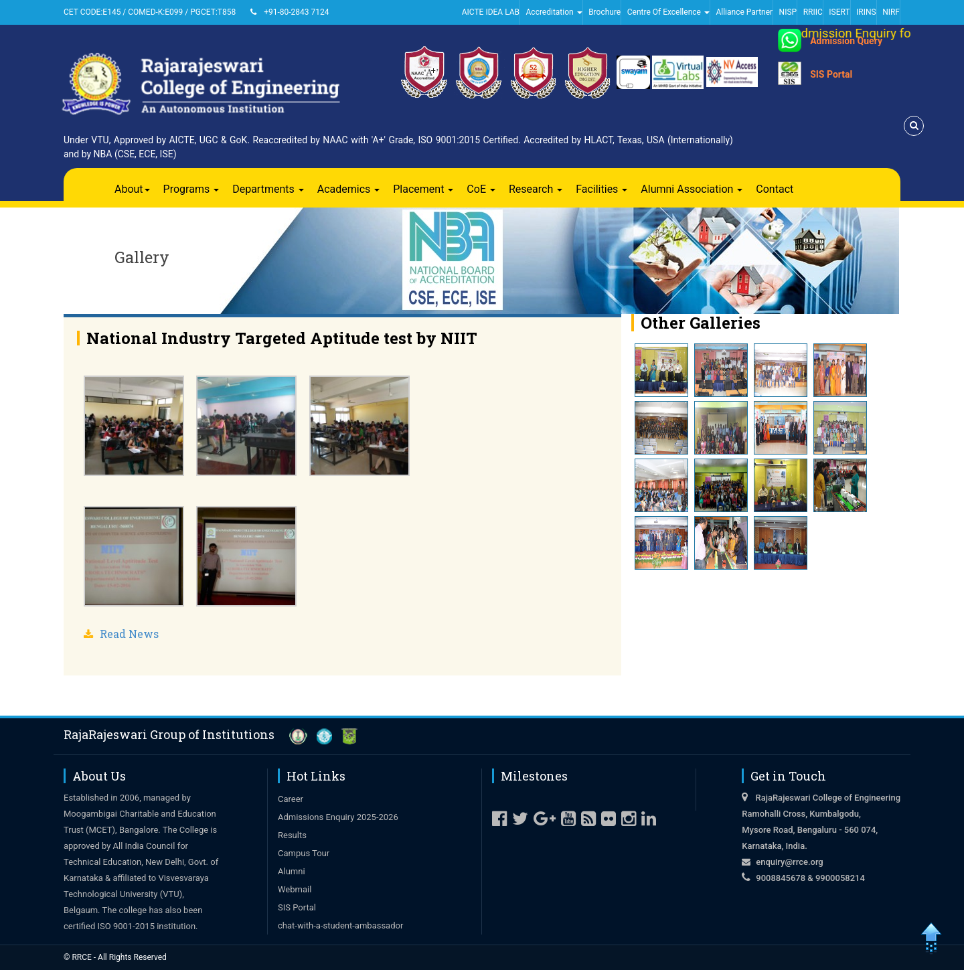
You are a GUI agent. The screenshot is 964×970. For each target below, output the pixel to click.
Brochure (604, 12)
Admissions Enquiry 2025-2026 (338, 817)
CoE (481, 189)
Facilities (601, 189)
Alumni (291, 871)
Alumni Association (691, 189)
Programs (191, 189)
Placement (423, 189)
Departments (268, 189)
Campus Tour (303, 853)
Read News (129, 634)
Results (292, 835)
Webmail (294, 889)
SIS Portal (831, 74)
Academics (348, 189)
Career (290, 799)
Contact (774, 189)
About (132, 189)
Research (535, 189)
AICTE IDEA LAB (490, 12)
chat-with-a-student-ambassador (340, 925)
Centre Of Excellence (668, 12)
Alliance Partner (744, 12)
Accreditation (554, 12)
